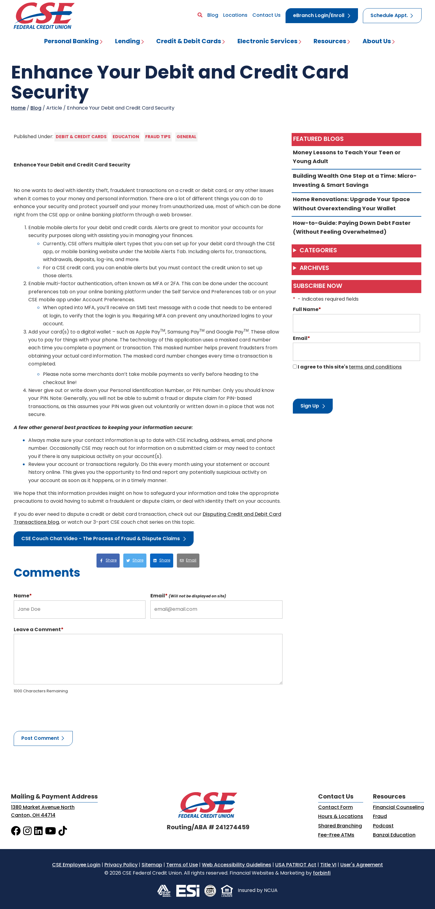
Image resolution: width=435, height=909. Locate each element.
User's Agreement (361, 865)
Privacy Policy (121, 865)
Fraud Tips (157, 137)
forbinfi (322, 873)
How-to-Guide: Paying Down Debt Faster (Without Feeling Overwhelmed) (357, 228)
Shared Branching (340, 826)
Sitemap (152, 865)
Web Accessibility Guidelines (236, 865)
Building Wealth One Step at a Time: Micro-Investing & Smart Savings (357, 181)
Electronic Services (267, 42)
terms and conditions (375, 367)
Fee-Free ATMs (336, 835)
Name (23, 596)
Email (188, 596)
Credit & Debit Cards (188, 42)
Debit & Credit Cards (81, 137)
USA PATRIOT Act (295, 865)
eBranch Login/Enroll (318, 16)
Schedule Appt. (389, 16)
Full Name (307, 310)
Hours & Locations (340, 817)
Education (126, 137)
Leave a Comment (39, 630)
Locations (235, 15)
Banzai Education (394, 835)
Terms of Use (182, 865)
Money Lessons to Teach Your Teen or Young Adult (357, 157)
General (186, 137)
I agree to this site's (347, 367)
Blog (212, 15)
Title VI (328, 865)
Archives (314, 268)
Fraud (380, 817)
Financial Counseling (398, 808)
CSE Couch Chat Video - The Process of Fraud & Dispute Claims (100, 539)
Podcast (383, 826)
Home (18, 108)
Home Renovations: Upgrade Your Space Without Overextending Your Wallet (357, 204)
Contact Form (335, 808)
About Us (377, 42)
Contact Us (266, 15)
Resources (330, 42)
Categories (318, 251)
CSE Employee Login (76, 865)
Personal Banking (71, 42)
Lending (127, 42)
